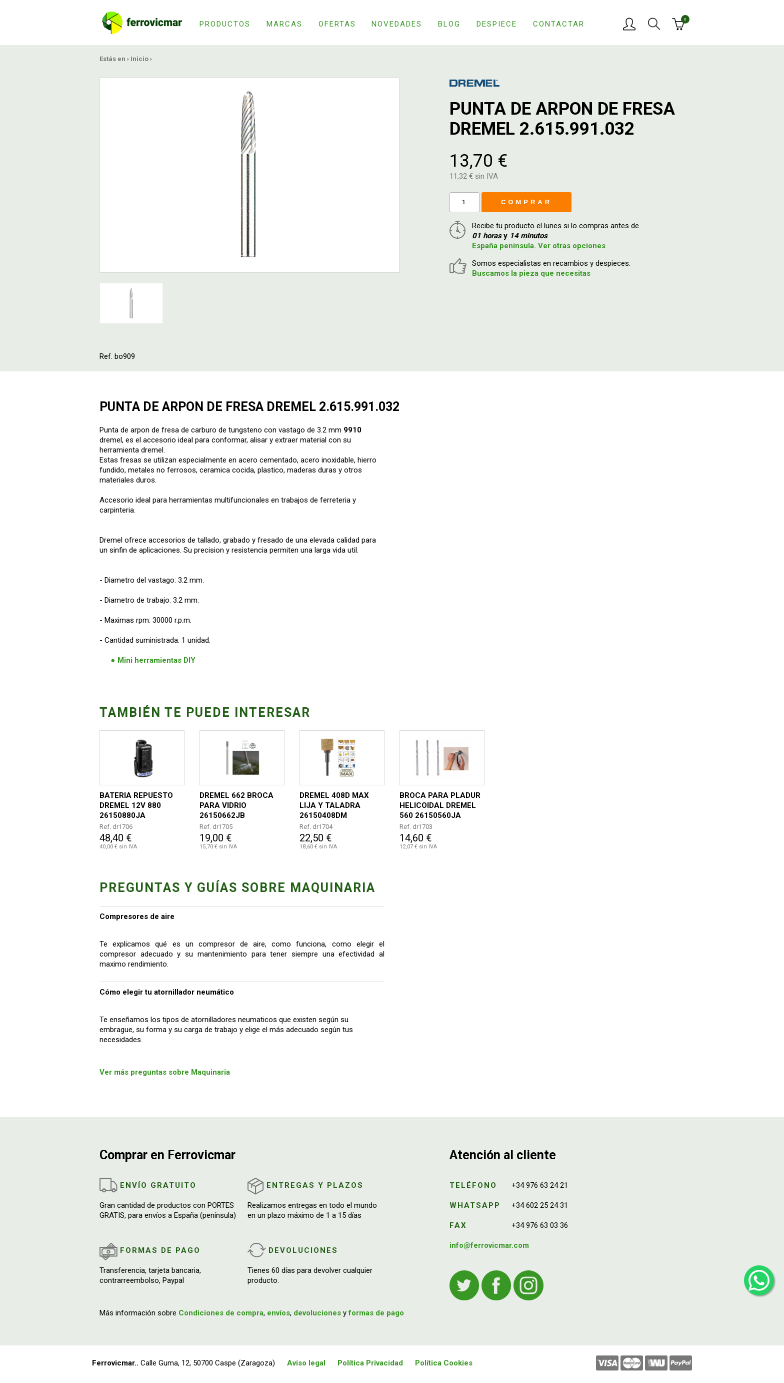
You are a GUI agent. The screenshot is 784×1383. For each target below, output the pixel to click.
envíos (278, 1312)
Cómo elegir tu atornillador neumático (167, 992)
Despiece (496, 24)
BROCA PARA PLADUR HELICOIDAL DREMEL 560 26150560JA (440, 805)
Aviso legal (306, 1362)
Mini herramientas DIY (157, 660)
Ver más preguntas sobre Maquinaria (165, 1072)
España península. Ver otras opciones (539, 245)
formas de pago (376, 1312)
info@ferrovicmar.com (489, 1245)
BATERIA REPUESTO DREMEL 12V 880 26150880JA (136, 805)
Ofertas (337, 24)
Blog (449, 24)
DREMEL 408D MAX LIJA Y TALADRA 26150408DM (334, 805)
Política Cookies (443, 1362)
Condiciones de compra (221, 1312)
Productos (225, 24)
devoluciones (317, 1312)
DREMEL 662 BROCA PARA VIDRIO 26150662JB (237, 805)
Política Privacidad (370, 1362)
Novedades (397, 24)
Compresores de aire (137, 916)
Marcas (284, 24)
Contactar (558, 24)
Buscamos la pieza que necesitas (531, 273)
